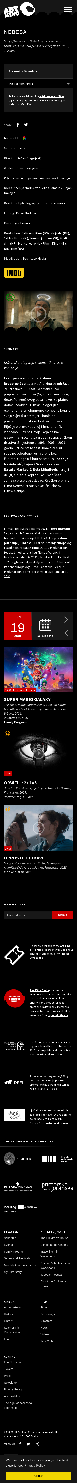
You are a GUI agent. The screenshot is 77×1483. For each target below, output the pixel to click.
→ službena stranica (54, 1123)
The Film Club (39, 990)
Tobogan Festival (52, 1274)
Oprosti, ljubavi (23, 858)
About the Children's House (54, 1284)
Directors (46, 1320)
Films (44, 1307)
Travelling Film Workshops (50, 1254)
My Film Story (13, 1272)
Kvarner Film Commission (12, 1330)
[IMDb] (14, 273)
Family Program (14, 1251)
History (8, 1314)
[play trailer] (39, 314)
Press (7, 1375)
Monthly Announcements (20, 1265)
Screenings (48, 1314)
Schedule (10, 1238)
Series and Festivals (17, 1258)
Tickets (8, 1369)
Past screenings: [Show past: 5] (21, 84)
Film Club (47, 1341)
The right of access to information (18, 1405)
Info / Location (13, 1362)
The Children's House (54, 1238)
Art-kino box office (51, 96)
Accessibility (12, 1396)
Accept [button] (38, 1475)
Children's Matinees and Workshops (56, 1266)
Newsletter (11, 1382)
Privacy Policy (13, 1389)
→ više (52, 1088)
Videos (45, 1334)
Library (8, 1320)
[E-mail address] (28, 915)
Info (6, 1339)
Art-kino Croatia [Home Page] (27, 1432)
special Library (58, 1015)
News (44, 1327)
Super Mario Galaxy (27, 699)
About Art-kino (13, 1307)
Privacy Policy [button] (34, 1465)
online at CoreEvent (22, 104)
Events (8, 1244)
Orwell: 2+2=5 (20, 783)
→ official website (49, 1054)
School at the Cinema (54, 1244)
